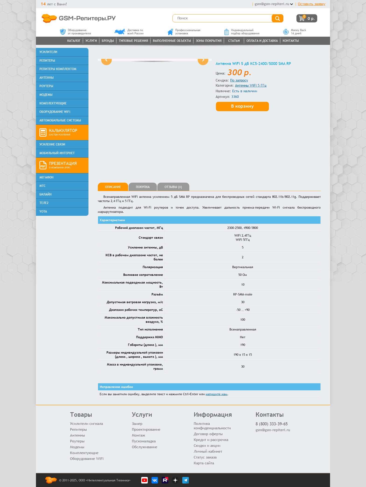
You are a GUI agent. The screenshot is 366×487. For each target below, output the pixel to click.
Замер (137, 423)
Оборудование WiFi (87, 458)
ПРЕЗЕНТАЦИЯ (67, 165)
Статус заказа (205, 457)
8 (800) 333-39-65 (272, 423)
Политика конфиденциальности (212, 425)
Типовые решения (133, 41)
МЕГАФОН (46, 177)
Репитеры (78, 429)
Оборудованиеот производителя (75, 31)
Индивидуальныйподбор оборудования (241, 31)
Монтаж (138, 435)
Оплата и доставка (262, 41)
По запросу (239, 80)
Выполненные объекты (172, 41)
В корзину (242, 106)
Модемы (77, 447)
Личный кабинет (208, 451)
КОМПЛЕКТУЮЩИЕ (53, 103)
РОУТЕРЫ (46, 86)
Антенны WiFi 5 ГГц (250, 85)
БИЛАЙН (45, 194)
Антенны (77, 435)
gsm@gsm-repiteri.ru (272, 4)
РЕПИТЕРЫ (47, 60)
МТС (42, 186)
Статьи (234, 41)
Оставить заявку (311, 4)
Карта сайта (204, 463)
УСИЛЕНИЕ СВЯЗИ (52, 144)
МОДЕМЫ (46, 94)
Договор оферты (208, 434)
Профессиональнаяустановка (184, 31)
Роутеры (77, 441)
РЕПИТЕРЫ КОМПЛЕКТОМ (57, 69)
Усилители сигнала (86, 423)
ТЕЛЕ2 (44, 203)
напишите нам (216, 394)
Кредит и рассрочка (211, 439)
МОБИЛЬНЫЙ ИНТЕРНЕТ (57, 153)
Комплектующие (84, 453)
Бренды (108, 41)
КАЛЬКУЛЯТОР (67, 132)
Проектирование (146, 429)
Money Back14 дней (294, 31)
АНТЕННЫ (46, 77)
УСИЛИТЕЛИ (48, 52)
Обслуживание (144, 447)
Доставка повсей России (129, 31)
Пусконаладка (144, 441)
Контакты (291, 41)
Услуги (91, 41)
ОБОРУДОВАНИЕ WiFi (54, 112)
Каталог (74, 41)
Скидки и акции (207, 445)
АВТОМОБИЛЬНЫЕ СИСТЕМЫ (60, 120)
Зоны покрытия (209, 41)
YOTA (43, 211)
